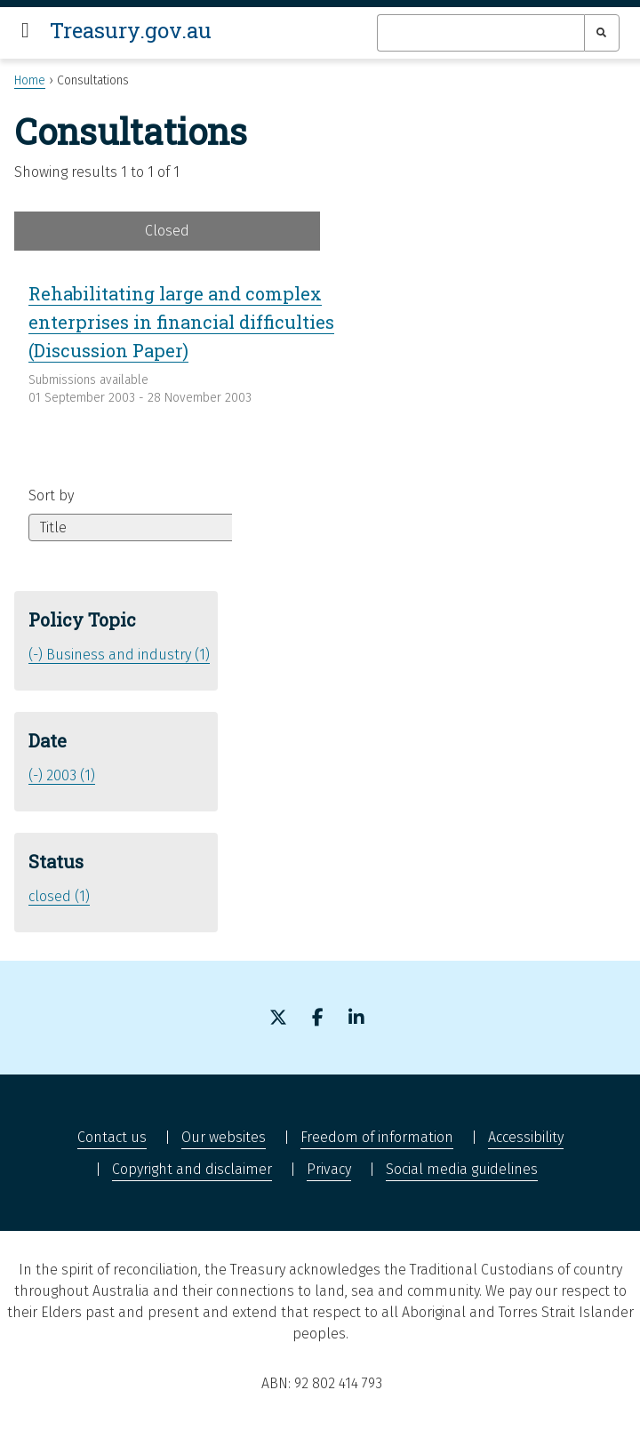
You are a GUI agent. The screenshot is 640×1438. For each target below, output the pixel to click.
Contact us (112, 1137)
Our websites (223, 1137)
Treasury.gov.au (131, 30)
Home (29, 80)
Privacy (329, 1169)
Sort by (51, 495)
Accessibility (526, 1137)
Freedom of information (376, 1137)
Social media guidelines (462, 1169)
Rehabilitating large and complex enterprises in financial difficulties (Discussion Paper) (181, 322)
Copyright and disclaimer (192, 1169)
